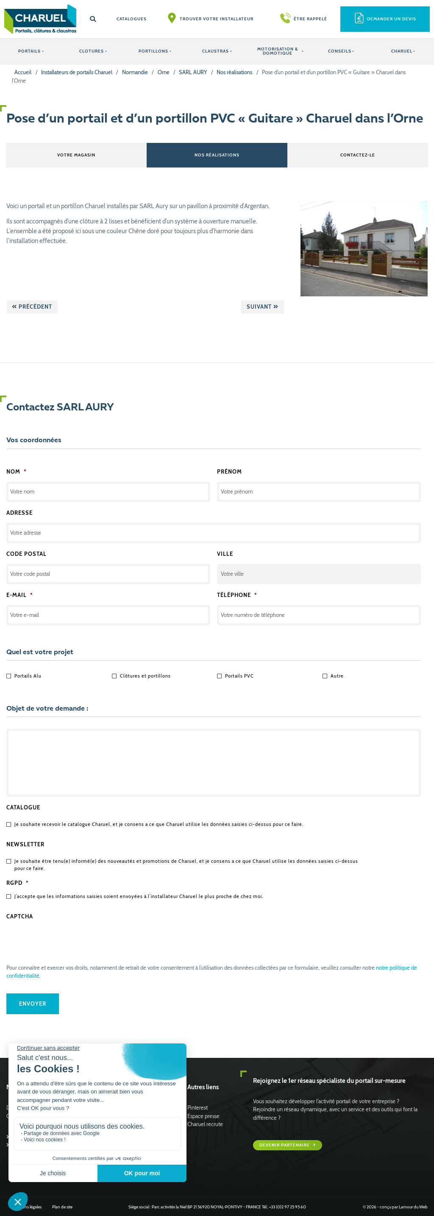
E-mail (19, 595)
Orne (164, 72)
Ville (225, 554)
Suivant (262, 306)
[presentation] (70, 942)
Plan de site (62, 1206)
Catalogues (132, 19)
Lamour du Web (413, 1206)
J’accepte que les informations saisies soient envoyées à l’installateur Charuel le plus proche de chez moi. (138, 896)
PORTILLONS (153, 51)
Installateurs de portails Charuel (76, 72)
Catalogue (23, 807)
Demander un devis (391, 19)
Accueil (22, 72)
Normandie (135, 72)
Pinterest (197, 1107)
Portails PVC (239, 676)
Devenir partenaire (285, 1144)
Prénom (229, 471)
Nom (16, 471)
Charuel (401, 51)
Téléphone (237, 595)
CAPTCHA (19, 916)
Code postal (26, 554)
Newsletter (25, 844)
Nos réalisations (234, 72)
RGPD (17, 883)
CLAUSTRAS (215, 51)
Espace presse (203, 1116)
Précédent (32, 306)
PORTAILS (29, 51)
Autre (337, 676)
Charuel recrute (205, 1124)
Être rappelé (310, 19)
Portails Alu (28, 676)
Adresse (19, 512)
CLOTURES (91, 51)
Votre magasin (76, 155)
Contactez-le (357, 155)
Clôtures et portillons (145, 676)
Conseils (339, 51)
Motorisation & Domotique (277, 51)
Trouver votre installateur (216, 19)
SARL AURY (193, 72)
